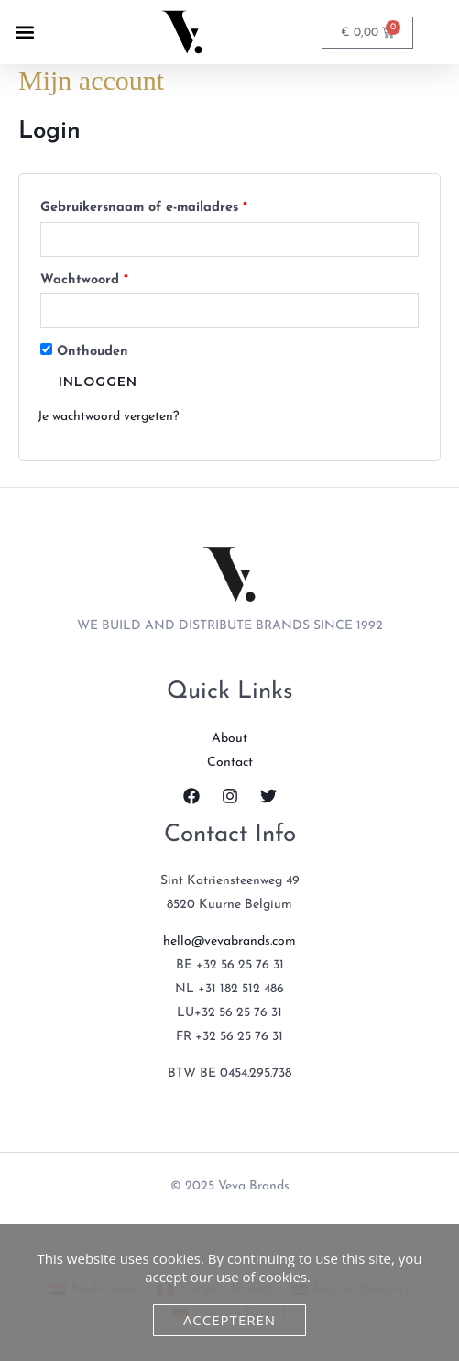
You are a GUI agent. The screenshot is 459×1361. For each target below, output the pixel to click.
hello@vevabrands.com (229, 941)
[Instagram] (230, 796)
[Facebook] (191, 796)
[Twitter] (268, 796)
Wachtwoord (105, 277)
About (229, 739)
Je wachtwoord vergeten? (108, 417)
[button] (24, 32)
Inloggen (98, 381)
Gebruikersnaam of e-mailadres (165, 205)
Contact (230, 762)
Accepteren (229, 1320)
